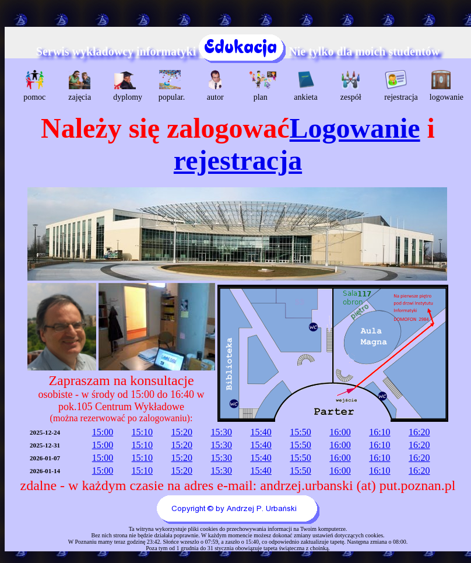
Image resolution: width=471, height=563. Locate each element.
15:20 (181, 432)
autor (215, 86)
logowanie (443, 86)
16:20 (419, 432)
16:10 (379, 432)
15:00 (102, 432)
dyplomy (126, 86)
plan (262, 86)
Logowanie (355, 128)
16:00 (339, 432)
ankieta (305, 86)
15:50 (300, 432)
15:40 (260, 432)
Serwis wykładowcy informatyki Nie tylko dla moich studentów (238, 51)
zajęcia (79, 86)
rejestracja (397, 86)
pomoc (34, 86)
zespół (350, 86)
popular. (172, 86)
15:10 (142, 432)
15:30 (220, 432)
